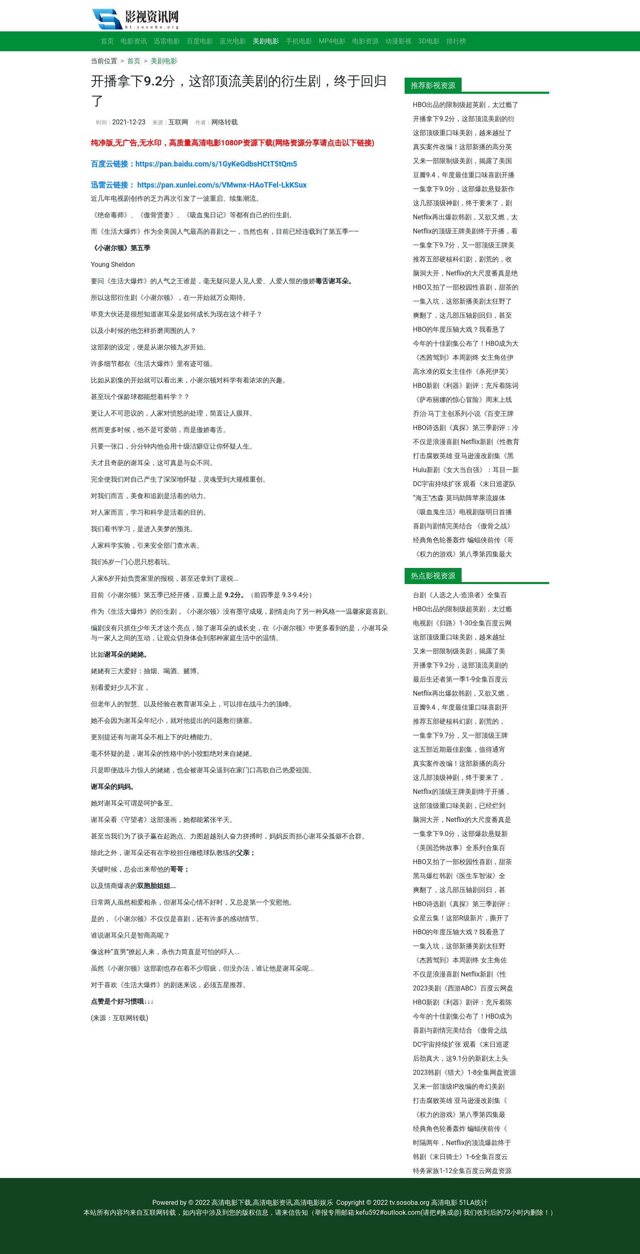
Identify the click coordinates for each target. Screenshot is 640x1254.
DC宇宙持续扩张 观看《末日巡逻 (461, 1044)
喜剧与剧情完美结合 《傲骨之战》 (463, 526)
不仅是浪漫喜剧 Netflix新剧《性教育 (466, 442)
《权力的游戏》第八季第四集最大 (462, 554)
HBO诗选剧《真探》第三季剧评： (462, 904)
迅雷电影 (167, 41)
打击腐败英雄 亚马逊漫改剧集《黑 (463, 456)
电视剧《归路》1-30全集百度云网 (462, 623)
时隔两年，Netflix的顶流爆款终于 (462, 1143)
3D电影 (429, 41)
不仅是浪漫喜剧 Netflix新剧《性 (459, 974)
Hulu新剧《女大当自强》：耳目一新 (466, 470)
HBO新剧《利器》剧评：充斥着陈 (462, 1002)
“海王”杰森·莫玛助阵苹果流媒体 (459, 498)
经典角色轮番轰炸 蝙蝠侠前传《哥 (463, 540)
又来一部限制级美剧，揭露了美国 (462, 161)
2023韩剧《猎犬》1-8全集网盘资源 (464, 1072)
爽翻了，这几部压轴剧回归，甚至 (462, 315)
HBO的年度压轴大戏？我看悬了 (459, 329)
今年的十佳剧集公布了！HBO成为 (462, 1016)
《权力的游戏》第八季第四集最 (459, 1115)
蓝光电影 (233, 41)
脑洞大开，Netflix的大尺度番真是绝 (465, 273)
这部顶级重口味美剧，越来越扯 (459, 637)
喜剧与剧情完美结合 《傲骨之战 (460, 1030)
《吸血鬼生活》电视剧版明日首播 (462, 512)
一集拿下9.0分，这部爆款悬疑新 (460, 834)
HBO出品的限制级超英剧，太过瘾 (462, 609)
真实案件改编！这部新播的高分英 (462, 147)
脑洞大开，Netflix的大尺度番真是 (462, 820)
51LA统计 (473, 1202)
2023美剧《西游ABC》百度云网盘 (463, 988)
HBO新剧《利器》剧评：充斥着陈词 (466, 386)
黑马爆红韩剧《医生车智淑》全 (459, 876)
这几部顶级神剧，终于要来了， (459, 777)
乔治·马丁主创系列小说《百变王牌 (463, 414)
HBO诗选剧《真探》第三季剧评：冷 (466, 428)
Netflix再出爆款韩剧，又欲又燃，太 (465, 217)
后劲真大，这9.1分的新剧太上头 (460, 1058)
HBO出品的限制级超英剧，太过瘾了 (466, 105)
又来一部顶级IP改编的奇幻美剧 (459, 1086)
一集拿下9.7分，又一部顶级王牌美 (463, 245)
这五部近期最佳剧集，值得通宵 (459, 749)
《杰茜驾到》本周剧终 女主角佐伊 (463, 357)
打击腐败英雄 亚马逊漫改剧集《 (460, 1100)
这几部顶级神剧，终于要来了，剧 (462, 203)
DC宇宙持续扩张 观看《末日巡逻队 (464, 484)
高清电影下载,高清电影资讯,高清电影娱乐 (272, 1202)
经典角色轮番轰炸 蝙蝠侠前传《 (460, 1129)
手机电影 (299, 41)
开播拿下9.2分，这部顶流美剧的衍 (463, 119)
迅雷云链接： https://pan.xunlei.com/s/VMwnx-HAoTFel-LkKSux (199, 184)
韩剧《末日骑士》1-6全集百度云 (460, 1157)
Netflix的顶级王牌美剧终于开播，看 (465, 231)
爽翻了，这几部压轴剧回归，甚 (459, 890)
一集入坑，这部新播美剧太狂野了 (462, 301)
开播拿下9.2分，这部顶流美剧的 (460, 665)
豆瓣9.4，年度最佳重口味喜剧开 (460, 707)
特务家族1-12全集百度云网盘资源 (462, 1171)
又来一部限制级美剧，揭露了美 (459, 651)
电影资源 (365, 41)
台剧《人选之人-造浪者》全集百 (460, 595)
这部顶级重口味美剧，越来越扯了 (462, 133)
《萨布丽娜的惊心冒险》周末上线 (462, 400)
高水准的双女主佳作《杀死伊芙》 (462, 371)
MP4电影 (332, 41)
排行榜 (456, 41)
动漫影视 (398, 41)
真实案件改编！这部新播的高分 (459, 763)
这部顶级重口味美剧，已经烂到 (459, 806)
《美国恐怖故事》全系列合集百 (459, 848)
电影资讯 (134, 41)
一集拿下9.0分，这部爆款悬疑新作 (463, 189)
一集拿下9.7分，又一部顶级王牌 (460, 735)
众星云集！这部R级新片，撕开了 (461, 918)
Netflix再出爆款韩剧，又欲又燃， (462, 693)
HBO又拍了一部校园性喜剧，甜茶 (462, 862)
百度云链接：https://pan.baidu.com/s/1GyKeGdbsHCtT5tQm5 (194, 163)
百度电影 (200, 41)
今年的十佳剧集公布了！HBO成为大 (466, 343)
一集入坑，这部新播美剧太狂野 (459, 946)
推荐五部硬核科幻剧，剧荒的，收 (462, 259)
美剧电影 (164, 61)
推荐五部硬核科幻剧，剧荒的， (459, 721)
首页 (107, 41)
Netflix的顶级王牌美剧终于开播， (462, 792)
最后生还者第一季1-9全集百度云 (460, 679)
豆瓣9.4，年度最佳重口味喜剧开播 (463, 175)
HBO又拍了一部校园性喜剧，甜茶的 (466, 287)
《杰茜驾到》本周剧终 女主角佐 (460, 960)
